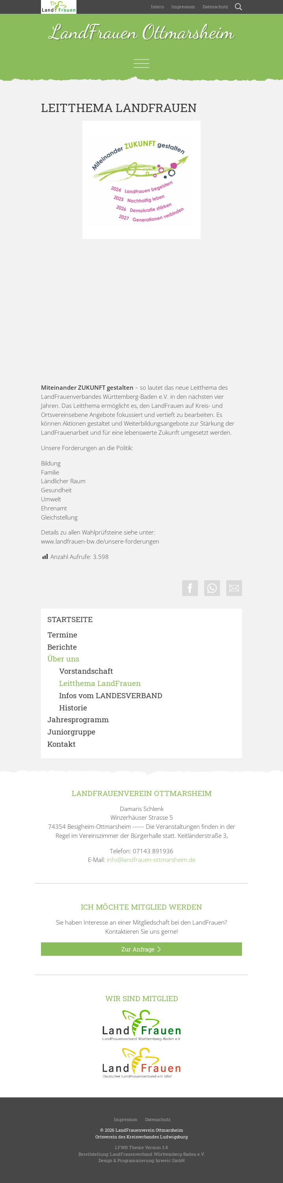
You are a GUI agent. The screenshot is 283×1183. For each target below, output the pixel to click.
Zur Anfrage (141, 949)
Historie (73, 707)
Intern (157, 6)
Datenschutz (214, 6)
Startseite (70, 619)
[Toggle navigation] (141, 63)
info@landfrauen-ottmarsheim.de (151, 859)
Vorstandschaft (86, 671)
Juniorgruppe (71, 731)
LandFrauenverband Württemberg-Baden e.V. (157, 1154)
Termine (62, 634)
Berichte (62, 647)
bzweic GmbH (170, 1160)
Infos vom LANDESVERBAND (110, 695)
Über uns (63, 658)
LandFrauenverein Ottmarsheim (149, 1130)
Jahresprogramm (78, 719)
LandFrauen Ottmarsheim (142, 32)
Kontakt (61, 744)
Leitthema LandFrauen (100, 683)
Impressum (182, 6)
